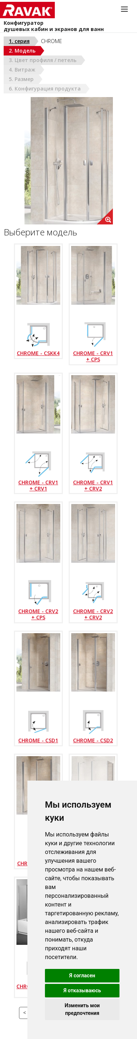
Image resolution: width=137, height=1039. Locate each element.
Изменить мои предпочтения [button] (82, 1009)
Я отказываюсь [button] (82, 990)
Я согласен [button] (82, 975)
